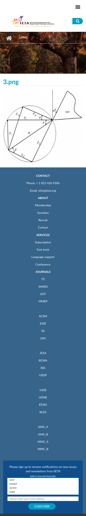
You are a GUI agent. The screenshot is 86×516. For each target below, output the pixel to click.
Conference (43, 264)
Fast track (43, 249)
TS (43, 279)
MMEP (43, 301)
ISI (42, 330)
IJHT (43, 294)
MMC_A (43, 441)
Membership (43, 205)
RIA (43, 368)
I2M (43, 338)
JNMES (43, 286)
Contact (43, 227)
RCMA (43, 360)
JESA (43, 353)
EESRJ (43, 404)
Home (9, 38)
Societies (43, 212)
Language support (43, 257)
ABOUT (43, 198)
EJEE (43, 323)
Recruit (43, 220)
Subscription (43, 242)
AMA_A (43, 427)
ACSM (43, 316)
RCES (43, 412)
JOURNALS (43, 271)
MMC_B (43, 449)
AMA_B (43, 434)
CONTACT (43, 175)
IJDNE (43, 397)
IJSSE (42, 390)
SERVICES (43, 235)
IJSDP (43, 375)
